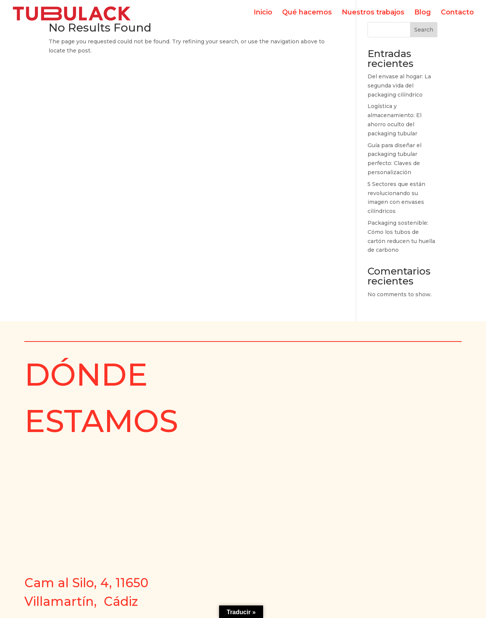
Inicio (263, 16)
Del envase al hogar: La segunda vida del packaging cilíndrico (399, 85)
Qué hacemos (307, 16)
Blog (422, 16)
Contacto (457, 16)
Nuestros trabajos (373, 16)
